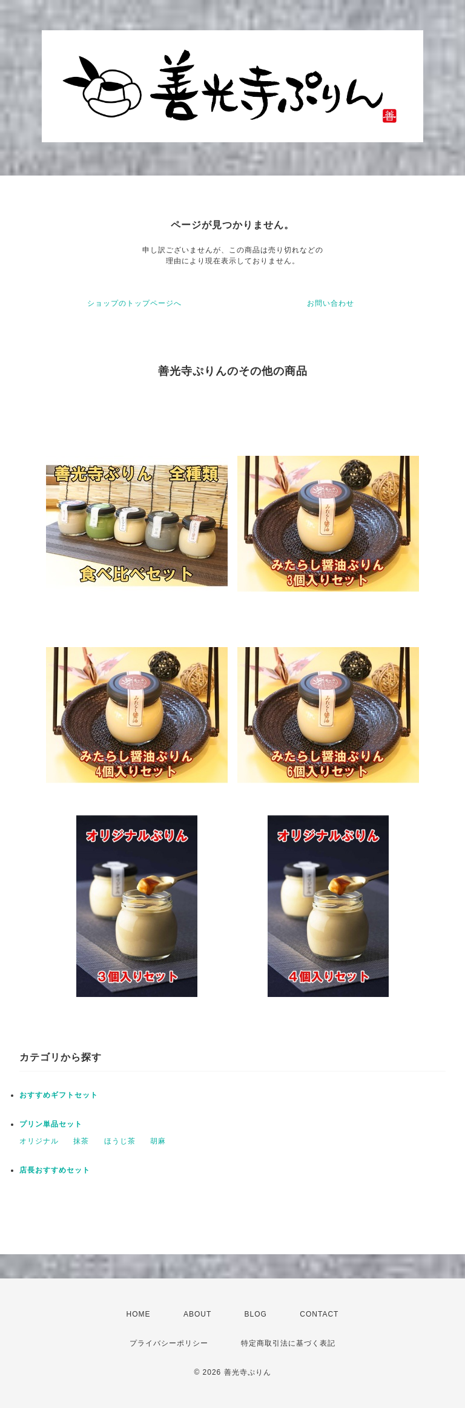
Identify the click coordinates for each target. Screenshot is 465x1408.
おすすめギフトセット (58, 1095)
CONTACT (319, 1314)
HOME (139, 1314)
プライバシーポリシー (169, 1343)
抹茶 (81, 1141)
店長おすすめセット (54, 1170)
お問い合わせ (330, 303)
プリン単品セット (50, 1124)
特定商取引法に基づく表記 (288, 1343)
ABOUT (197, 1314)
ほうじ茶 (120, 1141)
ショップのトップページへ (134, 303)
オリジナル (39, 1141)
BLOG (256, 1314)
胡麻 (158, 1141)
